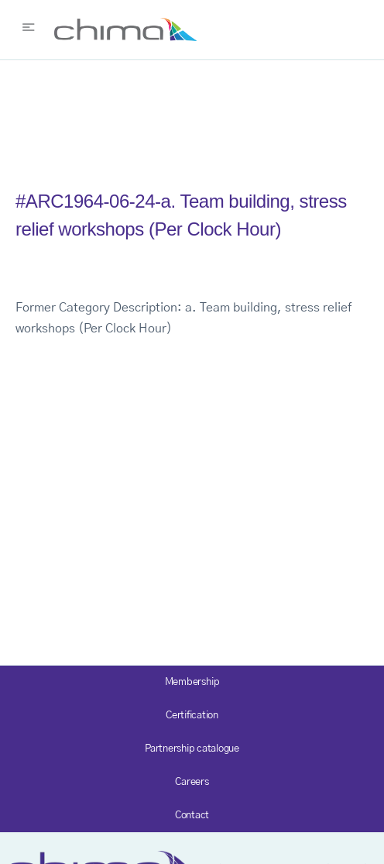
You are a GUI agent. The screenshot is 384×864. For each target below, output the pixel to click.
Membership (192, 682)
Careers (191, 782)
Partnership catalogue (192, 749)
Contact (192, 816)
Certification (192, 716)
